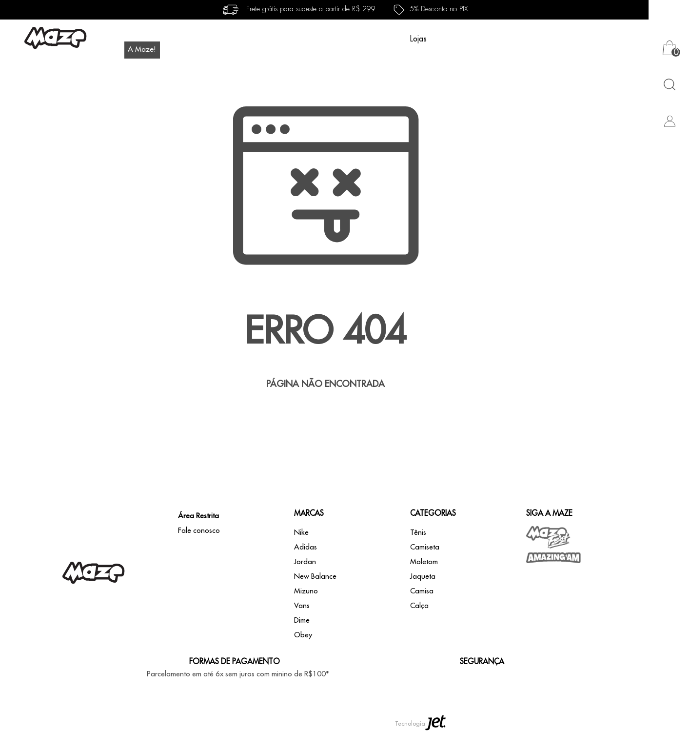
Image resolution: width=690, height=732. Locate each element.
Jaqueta (422, 576)
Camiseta (424, 547)
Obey (303, 635)
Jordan (305, 562)
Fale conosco (199, 530)
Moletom (424, 562)
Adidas (305, 547)
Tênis (418, 532)
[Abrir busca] (669, 84)
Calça (419, 606)
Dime (302, 620)
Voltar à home (325, 416)
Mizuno (306, 591)
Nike (301, 532)
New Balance (315, 576)
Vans (302, 606)
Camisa (422, 591)
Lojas (418, 39)
